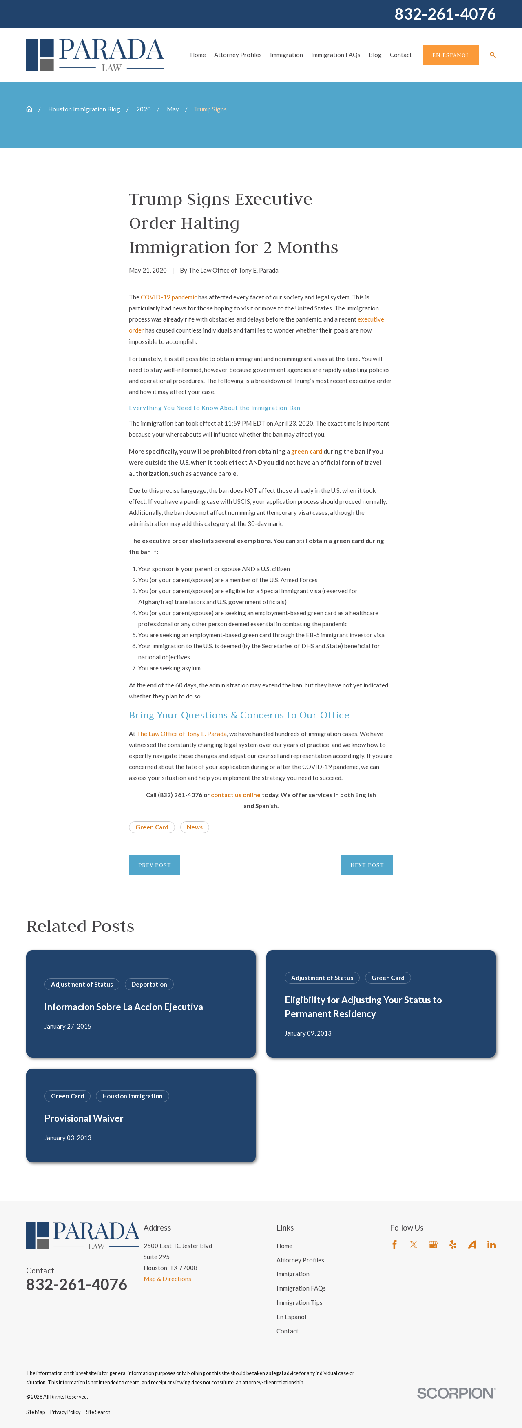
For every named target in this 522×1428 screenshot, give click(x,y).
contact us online (236, 794)
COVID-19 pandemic (169, 297)
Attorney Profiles (300, 1260)
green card (306, 451)
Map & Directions (167, 1278)
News (195, 827)
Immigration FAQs (301, 1288)
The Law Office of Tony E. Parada (182, 733)
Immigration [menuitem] (286, 54)
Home (284, 1245)
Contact (287, 1331)
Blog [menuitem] (375, 54)
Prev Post (154, 865)
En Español (451, 55)
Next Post (367, 865)
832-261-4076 (445, 14)
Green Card (151, 827)
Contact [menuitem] (401, 54)
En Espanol (291, 1316)
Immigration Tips (299, 1302)
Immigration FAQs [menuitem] (336, 54)
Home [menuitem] (198, 54)
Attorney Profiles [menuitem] (238, 54)
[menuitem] (35, 1412)
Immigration (293, 1273)
